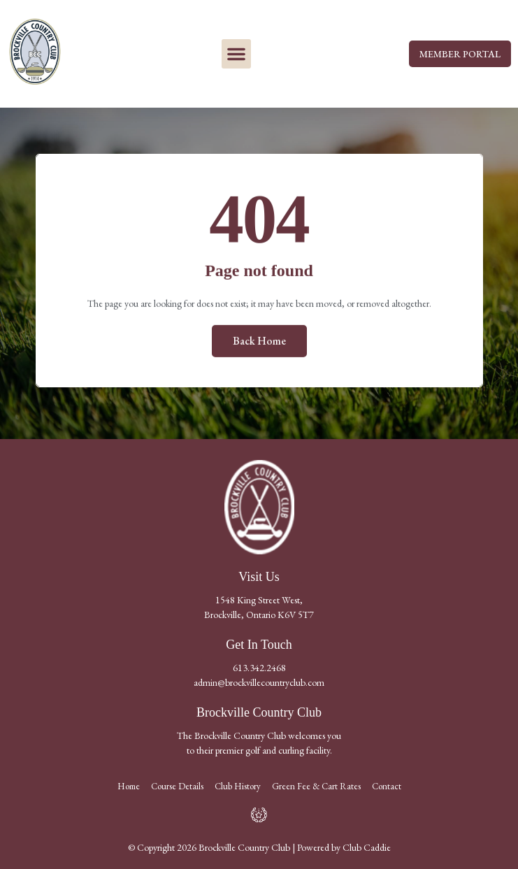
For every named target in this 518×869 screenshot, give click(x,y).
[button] (236, 54)
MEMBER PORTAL (460, 54)
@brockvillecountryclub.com (270, 682)
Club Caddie (367, 847)
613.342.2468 (259, 667)
